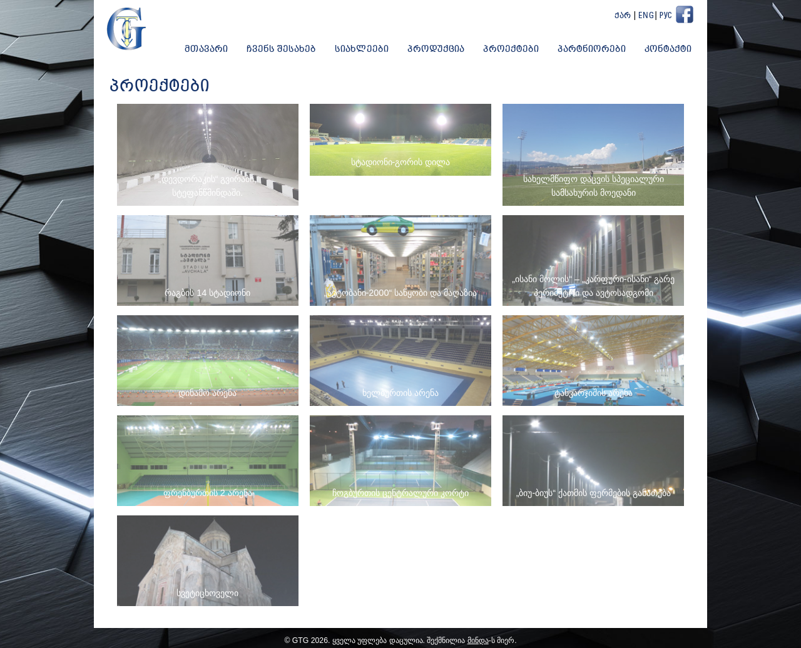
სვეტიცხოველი (207, 593)
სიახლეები (362, 49)
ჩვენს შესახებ (281, 49)
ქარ (623, 16)
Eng (646, 16)
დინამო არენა (207, 393)
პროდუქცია (435, 49)
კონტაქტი (668, 49)
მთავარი (206, 49)
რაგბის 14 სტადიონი (207, 293)
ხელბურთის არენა (400, 393)
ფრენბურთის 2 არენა (207, 493)
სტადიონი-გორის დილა (401, 162)
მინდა (478, 640)
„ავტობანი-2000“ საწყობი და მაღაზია (400, 293)
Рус (666, 16)
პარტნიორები (592, 49)
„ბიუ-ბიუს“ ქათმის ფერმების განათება (593, 493)
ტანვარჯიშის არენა (593, 393)
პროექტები (511, 49)
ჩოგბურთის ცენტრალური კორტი (400, 493)
